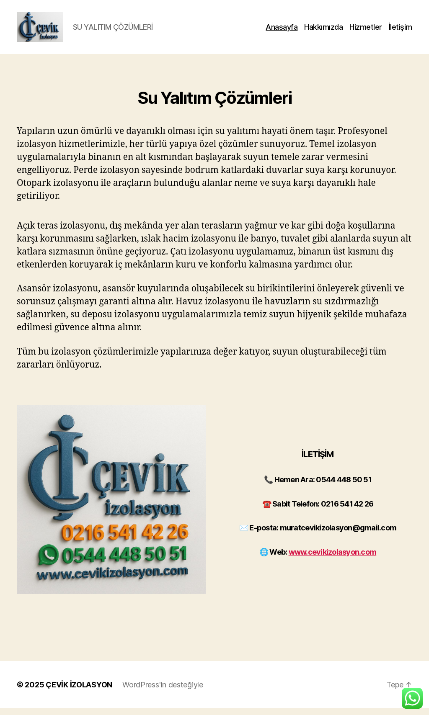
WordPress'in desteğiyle (162, 691)
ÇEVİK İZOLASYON (79, 691)
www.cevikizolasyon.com (333, 558)
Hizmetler (365, 30)
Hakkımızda (323, 30)
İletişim (400, 30)
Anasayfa (281, 30)
